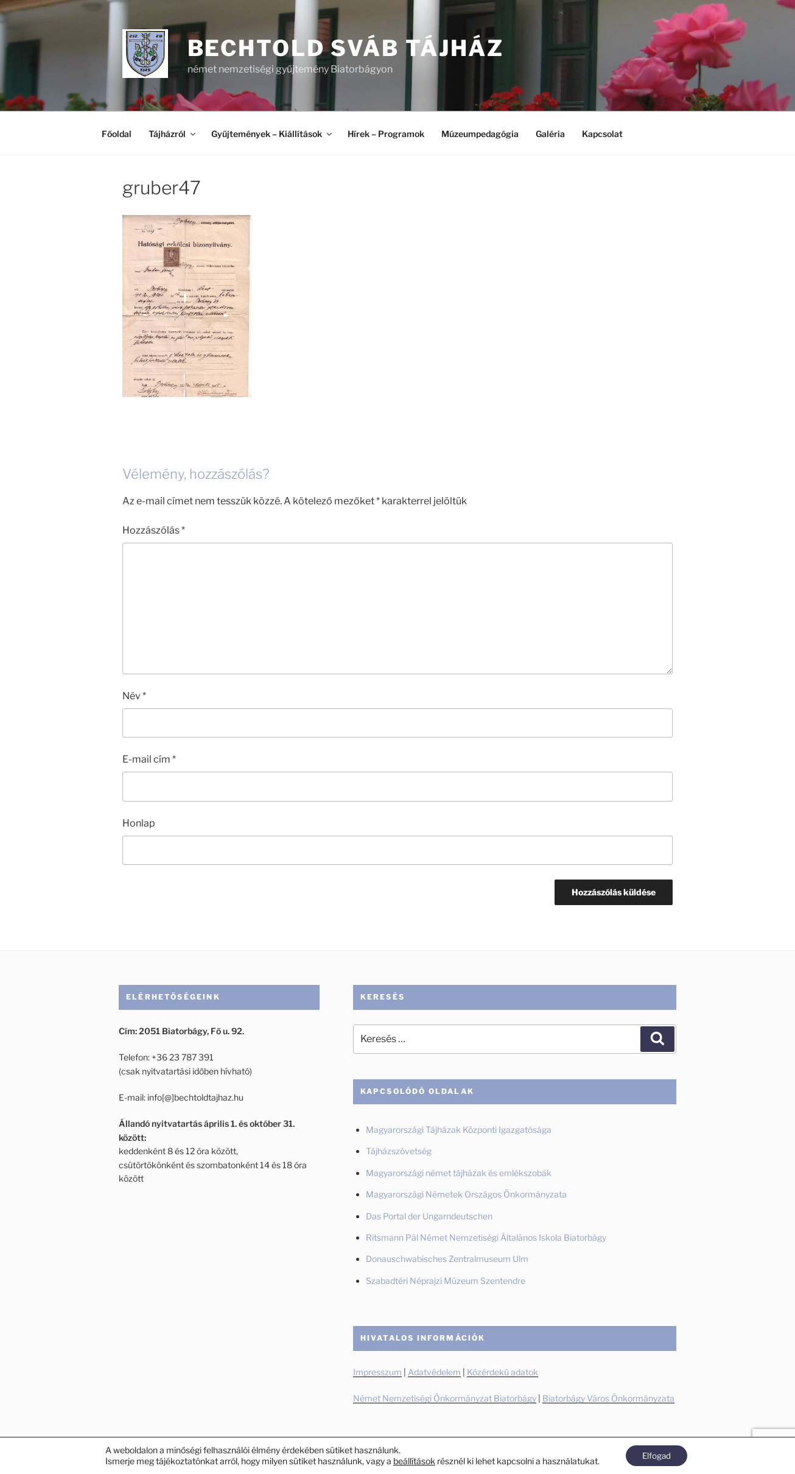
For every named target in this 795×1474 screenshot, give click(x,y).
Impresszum (377, 1372)
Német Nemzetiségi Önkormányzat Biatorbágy (444, 1398)
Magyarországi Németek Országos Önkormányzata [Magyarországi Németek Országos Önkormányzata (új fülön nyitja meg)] (466, 1194)
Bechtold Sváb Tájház (346, 48)
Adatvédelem (434, 1372)
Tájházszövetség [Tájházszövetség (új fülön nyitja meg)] (399, 1151)
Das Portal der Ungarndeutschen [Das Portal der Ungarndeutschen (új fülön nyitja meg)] (429, 1216)
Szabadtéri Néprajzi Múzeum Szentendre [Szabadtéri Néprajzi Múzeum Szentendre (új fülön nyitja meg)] (446, 1280)
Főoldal (116, 134)
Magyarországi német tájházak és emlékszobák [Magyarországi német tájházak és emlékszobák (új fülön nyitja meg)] (459, 1173)
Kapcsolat (602, 134)
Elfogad (656, 1455)
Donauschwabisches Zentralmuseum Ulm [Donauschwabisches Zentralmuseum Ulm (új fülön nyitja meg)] (447, 1259)
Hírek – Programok (386, 134)
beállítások (412, 1460)
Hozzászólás (153, 530)
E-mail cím (149, 759)
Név (134, 696)
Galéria (550, 134)
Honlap (138, 823)
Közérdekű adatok (502, 1372)
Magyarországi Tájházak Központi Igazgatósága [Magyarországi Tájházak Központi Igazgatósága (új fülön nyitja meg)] (459, 1129)
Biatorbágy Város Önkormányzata (608, 1398)
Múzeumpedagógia (480, 134)
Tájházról (173, 134)
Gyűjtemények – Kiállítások (272, 134)
